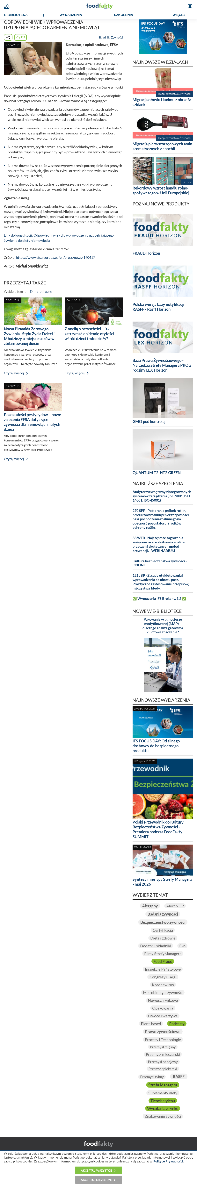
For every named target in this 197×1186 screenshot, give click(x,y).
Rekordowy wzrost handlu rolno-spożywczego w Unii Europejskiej (161, 190)
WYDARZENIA (71, 15)
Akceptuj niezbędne (97, 1180)
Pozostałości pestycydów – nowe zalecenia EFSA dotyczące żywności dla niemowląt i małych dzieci (32, 422)
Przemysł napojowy (163, 1062)
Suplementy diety (162, 1092)
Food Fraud (162, 961)
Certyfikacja (163, 930)
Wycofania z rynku (162, 1108)
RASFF (179, 1076)
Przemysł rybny (152, 1077)
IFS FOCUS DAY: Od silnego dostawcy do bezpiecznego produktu (156, 746)
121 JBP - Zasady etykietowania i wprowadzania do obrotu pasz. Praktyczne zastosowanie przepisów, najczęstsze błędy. (161, 581)
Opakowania (162, 1008)
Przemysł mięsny (163, 1047)
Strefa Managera (162, 1084)
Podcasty (177, 1023)
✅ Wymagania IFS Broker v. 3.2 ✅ (159, 599)
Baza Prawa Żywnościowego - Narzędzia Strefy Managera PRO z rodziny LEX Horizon (162, 365)
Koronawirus (163, 984)
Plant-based (151, 1023)
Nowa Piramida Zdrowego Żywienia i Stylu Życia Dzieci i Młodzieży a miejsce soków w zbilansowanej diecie (29, 336)
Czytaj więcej (14, 373)
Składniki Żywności (110, 37)
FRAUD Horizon (146, 253)
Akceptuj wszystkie (97, 1170)
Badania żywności (163, 914)
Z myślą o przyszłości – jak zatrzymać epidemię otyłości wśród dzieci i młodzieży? (89, 333)
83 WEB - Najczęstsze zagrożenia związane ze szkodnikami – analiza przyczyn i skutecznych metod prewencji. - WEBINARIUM (159, 544)
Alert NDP (175, 906)
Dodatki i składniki (155, 945)
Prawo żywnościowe (162, 1031)
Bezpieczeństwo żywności (162, 922)
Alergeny (150, 906)
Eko (182, 945)
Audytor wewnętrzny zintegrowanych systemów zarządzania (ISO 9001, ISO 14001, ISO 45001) (162, 496)
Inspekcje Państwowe (163, 969)
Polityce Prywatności (168, 1161)
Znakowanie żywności (163, 1116)
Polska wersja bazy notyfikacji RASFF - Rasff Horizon (158, 306)
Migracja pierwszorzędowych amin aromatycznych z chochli (162, 146)
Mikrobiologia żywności (163, 992)
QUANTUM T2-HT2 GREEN (157, 472)
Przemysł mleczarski (163, 1054)
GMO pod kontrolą (148, 421)
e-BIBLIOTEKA (16, 15)
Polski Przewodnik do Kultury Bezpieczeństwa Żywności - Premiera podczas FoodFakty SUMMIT (158, 829)
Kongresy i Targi (162, 977)
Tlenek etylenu (162, 1100)
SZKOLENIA (123, 15)
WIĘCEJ (179, 15)
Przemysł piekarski (163, 1069)
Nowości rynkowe (163, 1000)
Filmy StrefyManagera (162, 953)
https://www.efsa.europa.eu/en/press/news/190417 (55, 257)
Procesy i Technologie (163, 1039)
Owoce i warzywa (163, 1015)
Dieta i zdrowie (41, 291)
